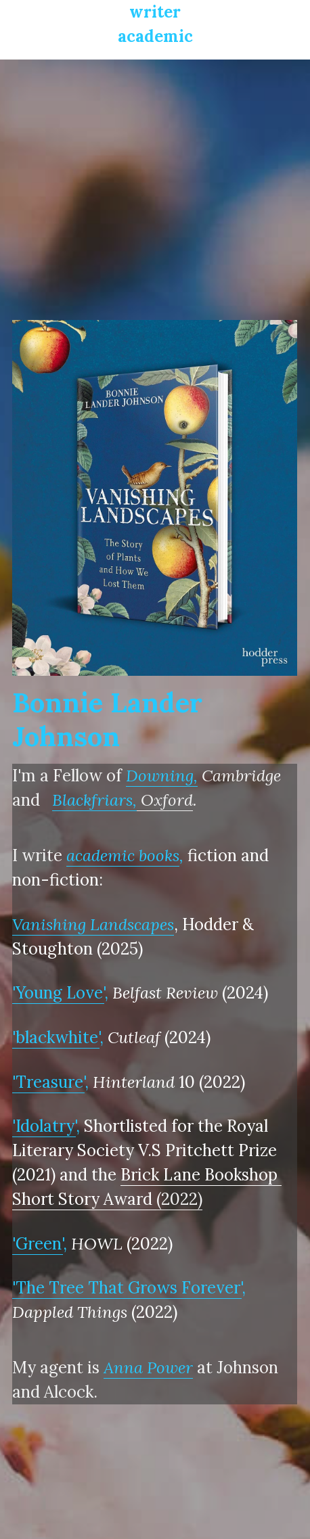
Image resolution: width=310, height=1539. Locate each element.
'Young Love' (58, 992)
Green (39, 1243)
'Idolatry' (44, 1126)
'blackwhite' (55, 1037)
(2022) (179, 1199)
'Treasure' (48, 1082)
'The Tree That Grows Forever (126, 1287)
